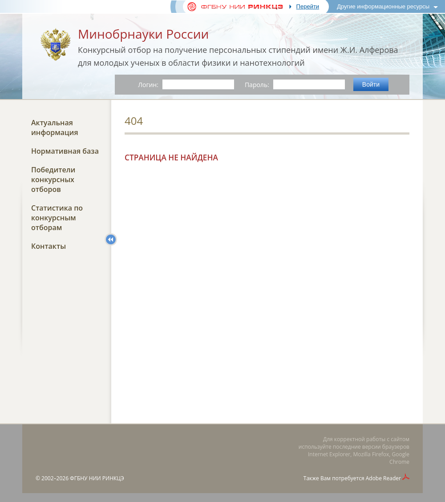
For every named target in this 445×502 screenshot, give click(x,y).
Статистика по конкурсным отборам (57, 217)
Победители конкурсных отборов (53, 179)
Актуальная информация (54, 127)
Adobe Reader (383, 478)
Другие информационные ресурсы (383, 6)
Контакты (48, 246)
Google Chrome (399, 458)
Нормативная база (65, 151)
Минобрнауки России (143, 33)
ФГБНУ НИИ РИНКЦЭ (97, 478)
